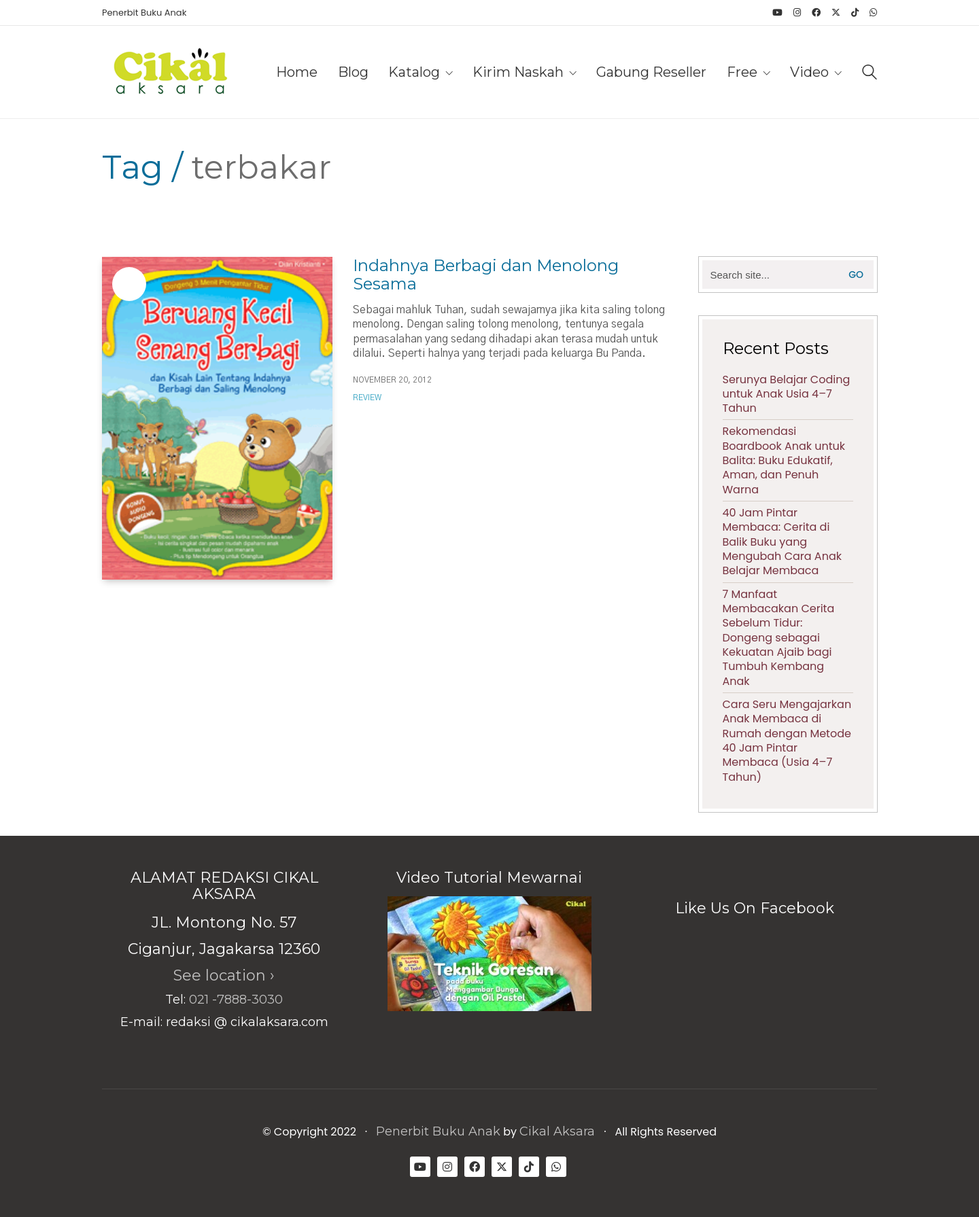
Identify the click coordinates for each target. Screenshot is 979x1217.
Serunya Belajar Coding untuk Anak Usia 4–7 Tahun (787, 394)
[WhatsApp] (556, 1167)
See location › (224, 975)
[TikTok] (529, 1167)
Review (367, 397)
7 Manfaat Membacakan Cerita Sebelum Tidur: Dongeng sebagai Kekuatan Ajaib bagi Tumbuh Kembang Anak (779, 637)
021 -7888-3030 (236, 999)
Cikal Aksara (557, 1131)
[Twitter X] (502, 1167)
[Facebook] (474, 1167)
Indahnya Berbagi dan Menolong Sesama (486, 275)
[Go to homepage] (170, 72)
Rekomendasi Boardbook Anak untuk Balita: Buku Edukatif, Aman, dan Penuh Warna (784, 460)
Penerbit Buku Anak (438, 1131)
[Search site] (869, 74)
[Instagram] (447, 1167)
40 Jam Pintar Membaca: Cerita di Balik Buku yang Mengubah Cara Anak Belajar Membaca (782, 542)
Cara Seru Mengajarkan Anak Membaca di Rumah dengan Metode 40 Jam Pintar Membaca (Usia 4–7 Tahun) (787, 740)
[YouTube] (420, 1167)
